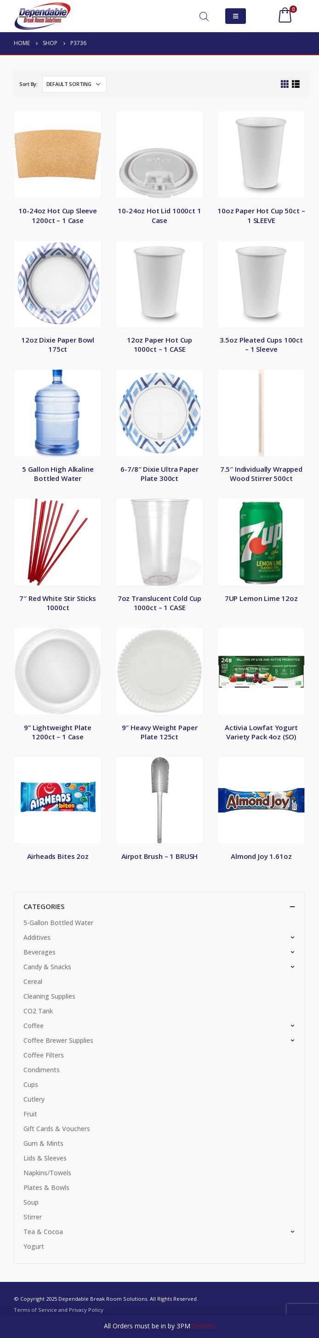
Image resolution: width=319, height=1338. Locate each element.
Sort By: (28, 83)
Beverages (39, 952)
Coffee (33, 1025)
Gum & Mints (43, 1143)
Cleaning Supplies (49, 996)
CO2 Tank (38, 1010)
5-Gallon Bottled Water (58, 922)
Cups (30, 1084)
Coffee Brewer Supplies (58, 1040)
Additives (37, 937)
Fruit (30, 1113)
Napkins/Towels (47, 1172)
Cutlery (34, 1099)
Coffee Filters (43, 1055)
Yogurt (33, 1246)
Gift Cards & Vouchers (56, 1128)
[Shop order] (74, 84)
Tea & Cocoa (43, 1231)
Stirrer (32, 1216)
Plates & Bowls (46, 1187)
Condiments (41, 1069)
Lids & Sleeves (45, 1158)
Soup (31, 1202)
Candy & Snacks (47, 966)
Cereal (32, 981)
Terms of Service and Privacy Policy (58, 1309)
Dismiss (204, 1325)
